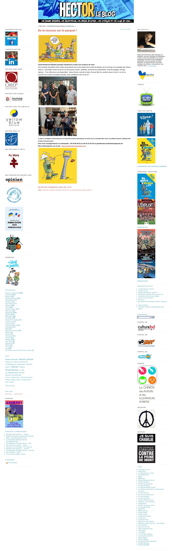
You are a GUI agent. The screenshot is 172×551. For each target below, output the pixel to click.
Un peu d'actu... (143, 290)
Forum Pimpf (142, 512)
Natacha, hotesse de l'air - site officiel (151, 523)
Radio (7, 345)
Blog (7, 328)
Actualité (8, 294)
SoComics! (142, 530)
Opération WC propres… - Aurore (17, 448)
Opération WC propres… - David (17, 434)
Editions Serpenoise (21, 362)
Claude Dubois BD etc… (146, 500)
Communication (10, 325)
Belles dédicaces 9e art (146, 480)
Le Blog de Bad (143, 482)
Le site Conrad (143, 492)
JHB (83, 190)
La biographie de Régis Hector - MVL (19, 443)
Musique (8, 339)
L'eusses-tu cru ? (144, 469)
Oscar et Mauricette (12, 377)
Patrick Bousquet (26, 377)
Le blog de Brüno (144, 485)
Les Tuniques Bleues (145, 534)
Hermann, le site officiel (146, 501)
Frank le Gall (142, 514)
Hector (66, 190)
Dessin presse (55, 190)
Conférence (9, 321)
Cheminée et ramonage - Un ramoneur (19, 447)
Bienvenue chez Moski (146, 521)
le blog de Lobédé (144, 516)
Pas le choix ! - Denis (13, 452)
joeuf (88, 190)
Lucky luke (142, 518)
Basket (46, 190)
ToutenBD (141, 532)
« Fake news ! (42, 26)
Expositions (9, 303)
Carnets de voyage (11, 320)
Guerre (7, 367)
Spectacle (8, 343)
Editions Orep (143, 510)
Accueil (8, 394)
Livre (7, 346)
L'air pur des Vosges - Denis (16, 454)
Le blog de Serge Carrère (147, 487)
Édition (7, 332)
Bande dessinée (11, 359)
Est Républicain (11, 364)
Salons (7, 314)
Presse (7, 337)
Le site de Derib (143, 496)
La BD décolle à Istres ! (146, 289)
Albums (8, 296)
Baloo (140, 476)
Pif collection (142, 525)
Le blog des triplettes (145, 536)
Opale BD (141, 509)
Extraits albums (10, 298)
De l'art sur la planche (145, 494)
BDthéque (141, 478)
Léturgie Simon (143, 519)
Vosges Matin (26, 379)
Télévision (9, 336)
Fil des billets (12, 462)
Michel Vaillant (143, 539)
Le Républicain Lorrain (14, 372)
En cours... (142, 299)
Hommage (8, 327)
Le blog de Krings (144, 507)
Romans (8, 305)
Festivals (29, 364)
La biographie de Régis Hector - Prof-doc (20, 450)
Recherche (142, 314)
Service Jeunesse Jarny (146, 505)
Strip (7, 307)
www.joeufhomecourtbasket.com (74, 146)
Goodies (8, 302)
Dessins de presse (11, 293)
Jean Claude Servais (145, 528)
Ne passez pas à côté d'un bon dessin (18, 350)
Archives (18, 394)
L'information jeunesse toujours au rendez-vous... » (61, 26)
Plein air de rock (144, 527)
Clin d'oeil (8, 341)
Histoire (22, 367)
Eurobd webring (143, 543)
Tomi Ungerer (143, 537)
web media (9, 382)
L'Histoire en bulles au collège (148, 296)
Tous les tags (10, 385)
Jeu (6, 348)
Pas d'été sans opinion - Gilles (16, 445)
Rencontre (9, 316)
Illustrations (75, 190)
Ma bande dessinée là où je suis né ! (151, 294)
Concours (8, 323)
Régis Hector (16, 379)
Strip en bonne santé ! (146, 298)
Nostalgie (8, 318)
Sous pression (143, 305)
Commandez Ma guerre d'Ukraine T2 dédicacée (152, 166)
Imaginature (142, 503)
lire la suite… (152, 65)
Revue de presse (11, 330)
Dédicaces (9, 312)
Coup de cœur (125, 29)
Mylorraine (141, 471)
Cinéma (8, 334)
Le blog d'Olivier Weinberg (147, 541)
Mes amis (8, 311)
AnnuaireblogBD (143, 545)
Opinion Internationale (13, 375)
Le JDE (21, 370)
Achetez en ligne (142, 227)
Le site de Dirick (144, 498)
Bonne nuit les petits (145, 484)
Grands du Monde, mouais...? (148, 292)
